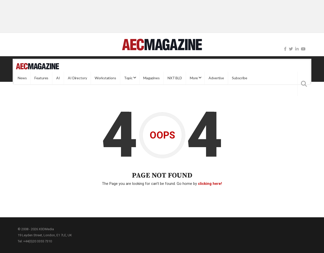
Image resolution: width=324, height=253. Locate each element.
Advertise (216, 78)
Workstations (105, 78)
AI (58, 78)
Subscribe (239, 78)
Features (41, 78)
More (194, 78)
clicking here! (210, 183)
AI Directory (77, 78)
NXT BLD (175, 78)
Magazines (151, 78)
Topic (128, 78)
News (22, 78)
